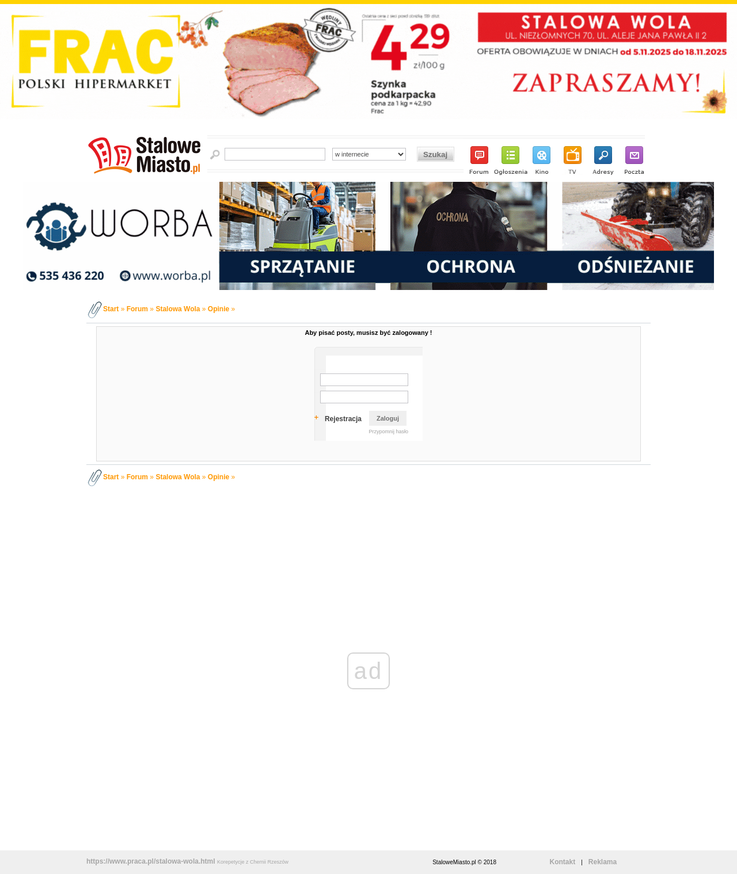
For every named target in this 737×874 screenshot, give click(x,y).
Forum (137, 309)
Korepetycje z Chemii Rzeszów (252, 862)
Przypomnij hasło (388, 431)
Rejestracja (343, 419)
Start (111, 309)
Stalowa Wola (177, 309)
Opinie (218, 309)
